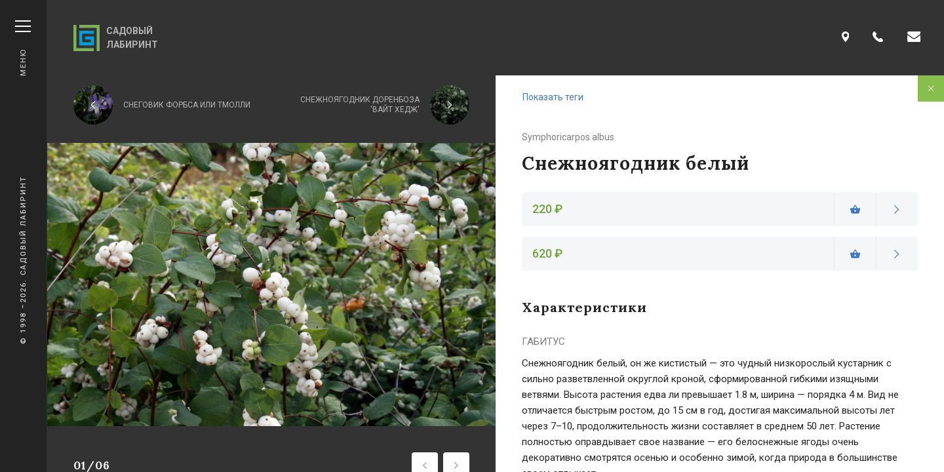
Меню (23, 48)
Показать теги (552, 97)
